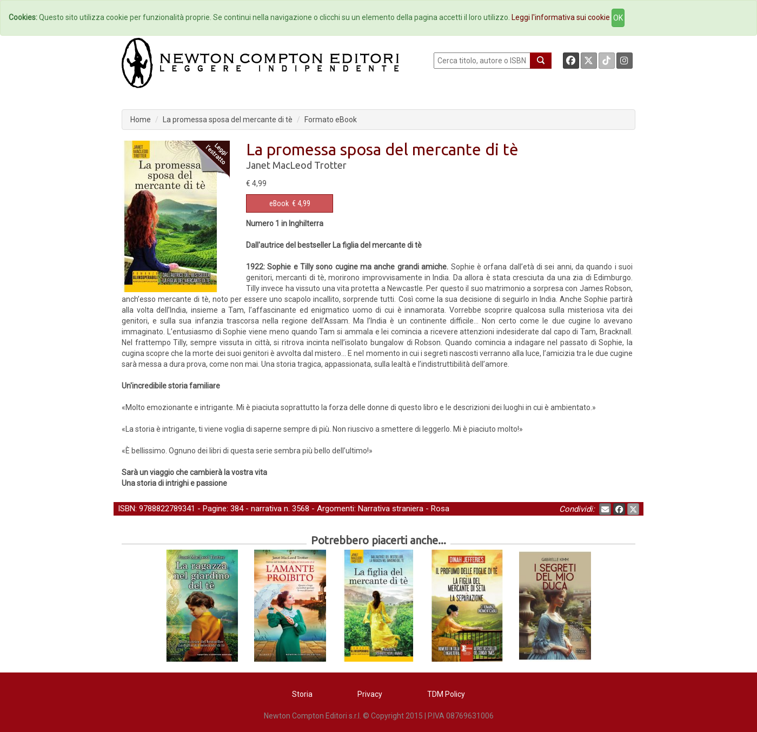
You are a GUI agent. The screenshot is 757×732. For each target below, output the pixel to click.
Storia (302, 694)
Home (140, 119)
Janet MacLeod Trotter (296, 165)
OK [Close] (618, 18)
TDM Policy (446, 694)
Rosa (440, 508)
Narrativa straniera (390, 508)
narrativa (266, 508)
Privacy (369, 694)
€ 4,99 (289, 203)
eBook (279, 203)
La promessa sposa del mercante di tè (228, 119)
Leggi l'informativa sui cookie (561, 17)
